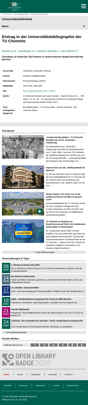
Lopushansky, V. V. (27, 51)
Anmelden (8, 386)
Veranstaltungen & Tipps (15, 258)
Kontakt (20, 375)
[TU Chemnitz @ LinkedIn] (53, 345)
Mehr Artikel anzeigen (45, 252)
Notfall (6, 375)
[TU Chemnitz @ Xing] (63, 345)
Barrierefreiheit (73, 386)
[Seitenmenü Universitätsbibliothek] (44, 26)
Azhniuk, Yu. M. (9, 51)
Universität (52, 375)
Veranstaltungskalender (16, 332)
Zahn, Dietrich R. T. (69, 51)
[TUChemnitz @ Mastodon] (72, 345)
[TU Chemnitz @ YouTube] (82, 345)
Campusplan (36, 375)
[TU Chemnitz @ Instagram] (44, 345)
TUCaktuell (8, 131)
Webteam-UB (8, 400)
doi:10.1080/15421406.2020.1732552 (39, 91)
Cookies (56, 386)
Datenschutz (40, 386)
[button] (81, 6)
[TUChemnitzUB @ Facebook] (35, 345)
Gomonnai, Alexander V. (48, 51)
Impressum (23, 386)
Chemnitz (68, 375)
